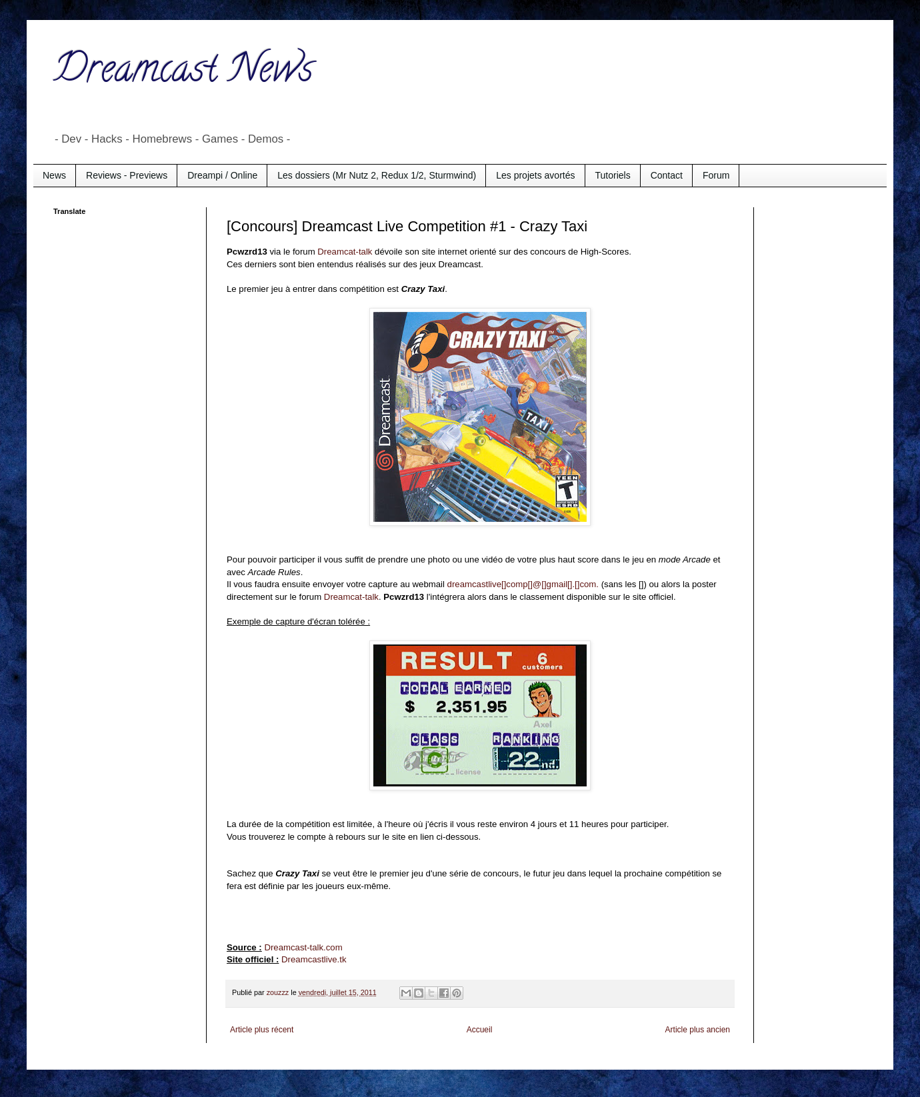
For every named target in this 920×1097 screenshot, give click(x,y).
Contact (667, 175)
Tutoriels (613, 175)
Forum (716, 175)
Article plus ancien (697, 1029)
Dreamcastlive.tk (313, 959)
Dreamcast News (183, 72)
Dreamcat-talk (344, 252)
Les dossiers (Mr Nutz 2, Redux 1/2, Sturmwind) (376, 175)
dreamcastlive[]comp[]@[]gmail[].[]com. (523, 584)
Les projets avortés (535, 175)
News (54, 175)
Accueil (480, 1029)
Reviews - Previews (126, 175)
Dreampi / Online (222, 175)
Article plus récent (261, 1029)
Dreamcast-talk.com (303, 947)
